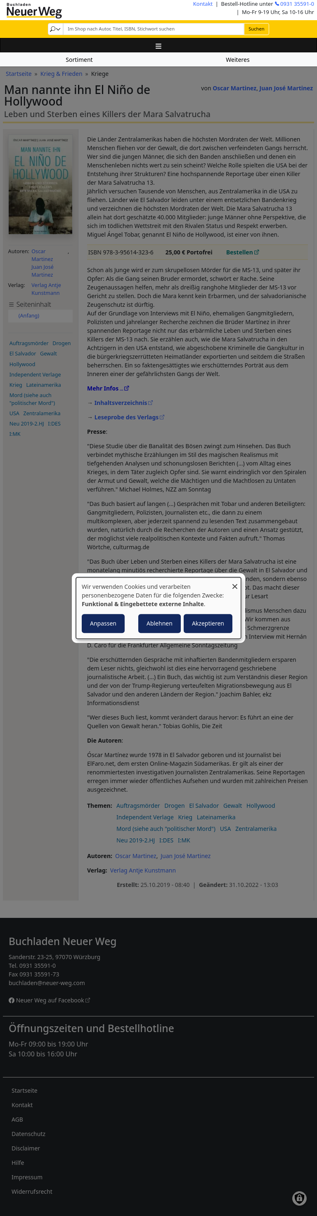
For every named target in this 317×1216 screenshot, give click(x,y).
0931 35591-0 (297, 3)
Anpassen (103, 623)
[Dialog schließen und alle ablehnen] (235, 582)
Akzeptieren (208, 623)
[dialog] (158, 608)
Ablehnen (160, 623)
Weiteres (237, 60)
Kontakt (203, 3)
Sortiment (79, 60)
